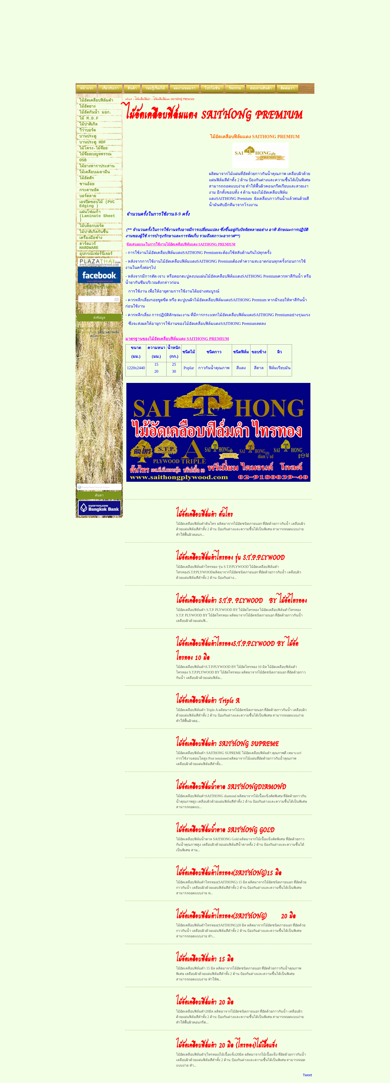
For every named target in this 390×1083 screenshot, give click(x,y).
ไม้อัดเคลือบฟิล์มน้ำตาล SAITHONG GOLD (225, 829)
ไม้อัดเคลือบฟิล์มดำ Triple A (208, 700)
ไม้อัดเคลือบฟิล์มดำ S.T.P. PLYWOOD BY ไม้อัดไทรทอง (241, 600)
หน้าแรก (128, 99)
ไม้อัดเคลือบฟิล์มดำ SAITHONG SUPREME (227, 743)
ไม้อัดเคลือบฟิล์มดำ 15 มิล (204, 958)
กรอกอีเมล (86, 294)
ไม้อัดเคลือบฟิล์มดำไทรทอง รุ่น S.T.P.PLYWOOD (230, 557)
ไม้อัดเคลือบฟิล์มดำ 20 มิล (204, 1002)
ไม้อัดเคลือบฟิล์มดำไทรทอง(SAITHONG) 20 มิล (235, 915)
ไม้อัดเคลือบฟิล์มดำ (142, 99)
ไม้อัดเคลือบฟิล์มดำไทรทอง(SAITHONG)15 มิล (228, 872)
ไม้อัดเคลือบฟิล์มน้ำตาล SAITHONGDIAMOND (231, 786)
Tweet (307, 1075)
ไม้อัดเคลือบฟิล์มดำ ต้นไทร (204, 514)
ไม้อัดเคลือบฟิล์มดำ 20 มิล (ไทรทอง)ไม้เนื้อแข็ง (226, 1045)
